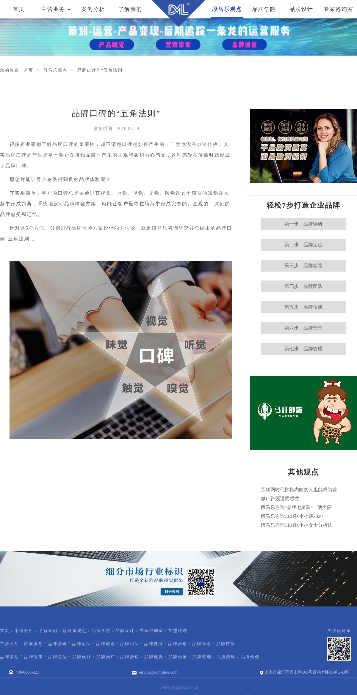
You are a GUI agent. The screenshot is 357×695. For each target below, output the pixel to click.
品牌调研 (57, 644)
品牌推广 (105, 657)
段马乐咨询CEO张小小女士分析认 (296, 525)
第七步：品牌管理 (303, 348)
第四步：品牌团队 (303, 286)
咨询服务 (33, 644)
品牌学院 (264, 9)
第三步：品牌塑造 (303, 265)
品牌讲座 (225, 644)
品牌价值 (250, 657)
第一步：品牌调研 (303, 223)
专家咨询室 (338, 9)
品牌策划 (9, 657)
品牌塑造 (105, 644)
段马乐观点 (227, 9)
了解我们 (130, 9)
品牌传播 (153, 644)
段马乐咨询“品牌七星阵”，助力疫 (296, 507)
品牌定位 (81, 644)
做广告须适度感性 (280, 498)
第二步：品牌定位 (303, 244)
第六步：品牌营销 (303, 327)
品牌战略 (226, 657)
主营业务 (55, 9)
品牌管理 (201, 644)
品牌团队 (129, 644)
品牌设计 (301, 9)
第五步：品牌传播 (303, 307)
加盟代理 (177, 630)
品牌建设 (153, 657)
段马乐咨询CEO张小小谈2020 (292, 516)
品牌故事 (33, 657)
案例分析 (93, 9)
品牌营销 (177, 644)
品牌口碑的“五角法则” (101, 70)
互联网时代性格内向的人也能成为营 (299, 489)
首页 (19, 9)
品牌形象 (177, 657)
